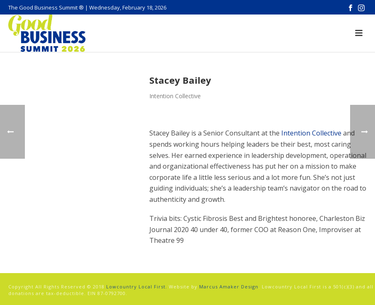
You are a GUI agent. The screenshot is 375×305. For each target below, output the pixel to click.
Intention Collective (311, 133)
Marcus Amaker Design (228, 286)
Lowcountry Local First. (136, 286)
